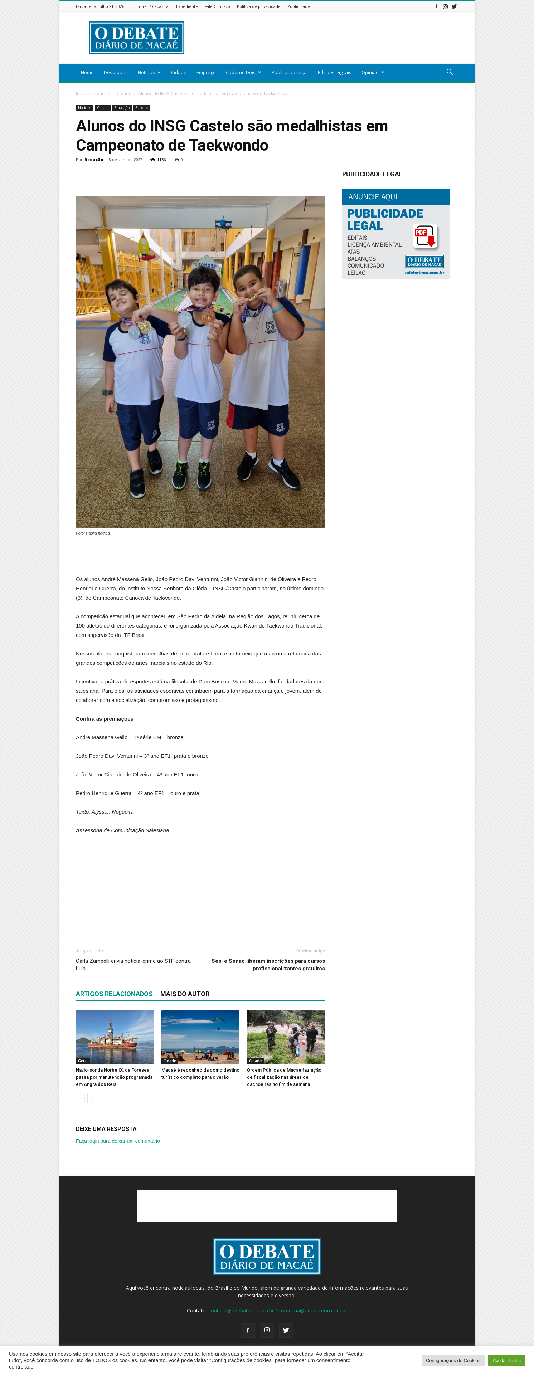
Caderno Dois (243, 72)
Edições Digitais (334, 72)
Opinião (372, 72)
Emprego (206, 72)
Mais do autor (184, 994)
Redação (93, 159)
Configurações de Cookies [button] (453, 1360)
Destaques (116, 72)
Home (87, 72)
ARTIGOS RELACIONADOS (114, 994)
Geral (83, 1060)
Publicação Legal (290, 72)
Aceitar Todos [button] (506, 1360)
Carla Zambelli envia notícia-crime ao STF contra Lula (133, 965)
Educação (122, 107)
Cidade (178, 72)
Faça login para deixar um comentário (118, 1141)
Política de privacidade (259, 6)
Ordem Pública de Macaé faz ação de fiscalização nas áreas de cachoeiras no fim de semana (284, 1077)
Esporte (142, 107)
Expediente (187, 6)
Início (81, 94)
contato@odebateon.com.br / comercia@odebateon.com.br (277, 1310)
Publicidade (298, 6)
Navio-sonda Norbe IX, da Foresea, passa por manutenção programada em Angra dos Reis (114, 1077)
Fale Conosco (217, 6)
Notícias (149, 72)
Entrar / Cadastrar (153, 6)
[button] (449, 72)
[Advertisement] (328, 37)
